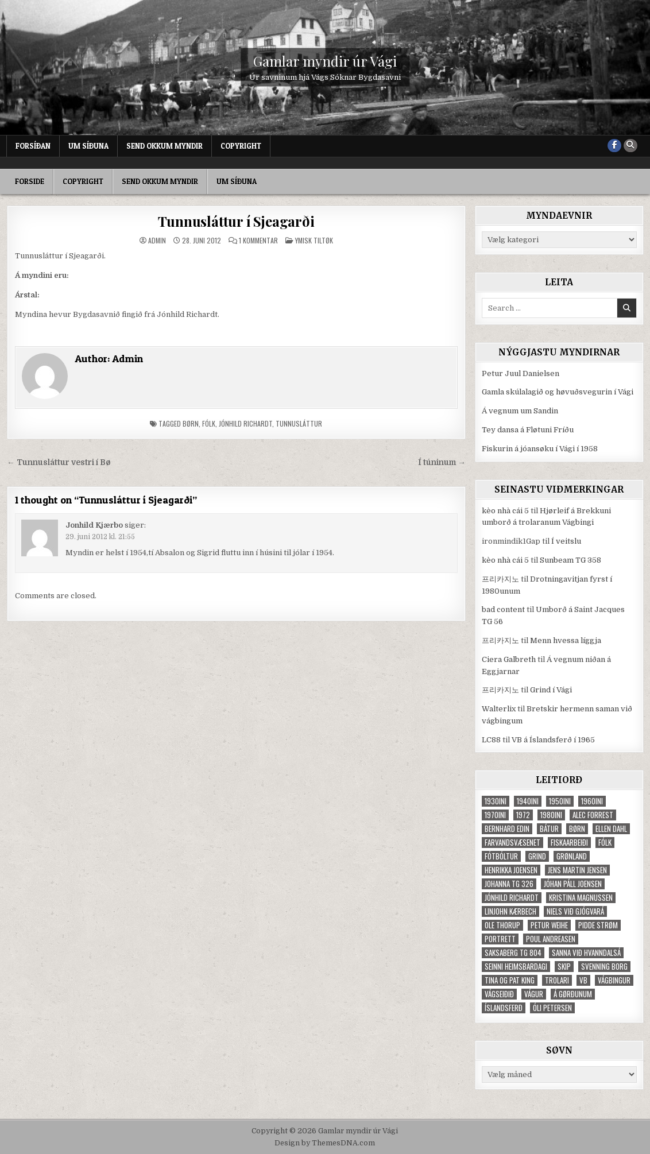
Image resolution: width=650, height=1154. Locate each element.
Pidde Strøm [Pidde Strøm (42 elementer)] (598, 925)
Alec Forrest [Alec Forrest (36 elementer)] (592, 815)
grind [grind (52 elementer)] (537, 856)
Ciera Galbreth (509, 659)
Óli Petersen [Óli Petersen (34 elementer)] (552, 1007)
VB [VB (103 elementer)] (583, 980)
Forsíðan (33, 145)
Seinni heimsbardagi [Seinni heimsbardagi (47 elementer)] (516, 966)
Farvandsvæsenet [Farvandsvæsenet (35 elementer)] (512, 842)
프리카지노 (500, 579)
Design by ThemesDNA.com (324, 1143)
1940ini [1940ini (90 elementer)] (528, 801)
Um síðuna (88, 145)
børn (191, 423)
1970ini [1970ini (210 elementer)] (495, 815)
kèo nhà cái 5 (505, 510)
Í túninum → (442, 462)
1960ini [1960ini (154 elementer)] (592, 801)
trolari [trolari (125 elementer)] (557, 980)
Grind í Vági (551, 690)
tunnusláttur (299, 423)
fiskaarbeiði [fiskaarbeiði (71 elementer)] (569, 842)
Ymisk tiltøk (314, 240)
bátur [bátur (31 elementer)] (549, 828)
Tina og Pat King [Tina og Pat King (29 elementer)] (510, 980)
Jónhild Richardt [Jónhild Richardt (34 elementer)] (512, 897)
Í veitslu (566, 541)
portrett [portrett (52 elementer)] (500, 939)
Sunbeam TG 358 (570, 560)
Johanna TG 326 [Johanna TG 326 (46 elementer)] (509, 883)
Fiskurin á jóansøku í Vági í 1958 (540, 448)
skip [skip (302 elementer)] (564, 966)
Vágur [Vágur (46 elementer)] (533, 994)
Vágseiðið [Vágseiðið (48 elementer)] (499, 994)
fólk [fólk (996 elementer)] (605, 842)
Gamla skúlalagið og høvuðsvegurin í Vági (557, 392)
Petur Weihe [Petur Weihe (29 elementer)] (549, 925)
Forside (29, 181)
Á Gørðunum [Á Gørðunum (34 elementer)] (573, 994)
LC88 (491, 739)
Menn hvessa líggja (565, 640)
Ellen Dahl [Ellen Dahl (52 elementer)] (611, 828)
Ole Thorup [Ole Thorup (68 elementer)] (502, 925)
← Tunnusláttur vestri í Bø (59, 462)
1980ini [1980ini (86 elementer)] (551, 815)
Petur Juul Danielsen (520, 373)
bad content (503, 609)
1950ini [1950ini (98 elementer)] (560, 801)
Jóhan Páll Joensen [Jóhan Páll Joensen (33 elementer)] (573, 883)
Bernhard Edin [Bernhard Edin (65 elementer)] (507, 828)
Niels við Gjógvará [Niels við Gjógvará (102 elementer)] (575, 911)
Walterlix (499, 708)
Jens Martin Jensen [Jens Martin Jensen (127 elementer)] (577, 870)
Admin (157, 240)
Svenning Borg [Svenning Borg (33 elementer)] (604, 966)
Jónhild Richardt (245, 423)
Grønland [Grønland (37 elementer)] (571, 856)
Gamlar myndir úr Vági (325, 61)
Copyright (240, 145)
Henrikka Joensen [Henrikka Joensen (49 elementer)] (511, 870)
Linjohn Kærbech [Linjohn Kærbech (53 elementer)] (510, 911)
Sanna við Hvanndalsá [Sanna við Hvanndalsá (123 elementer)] (586, 952)
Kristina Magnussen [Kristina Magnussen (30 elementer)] (581, 897)
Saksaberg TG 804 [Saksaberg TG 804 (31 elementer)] (513, 952)
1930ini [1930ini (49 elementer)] (495, 801)
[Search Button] (630, 146)
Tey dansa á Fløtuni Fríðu (528, 429)
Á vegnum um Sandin (520, 410)
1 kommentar (258, 240)
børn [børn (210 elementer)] (577, 828)
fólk (208, 423)
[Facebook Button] (614, 146)
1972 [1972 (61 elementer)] (523, 815)
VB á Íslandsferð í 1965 (553, 739)
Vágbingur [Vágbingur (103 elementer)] (614, 980)
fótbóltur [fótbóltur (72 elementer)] (501, 856)
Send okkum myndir (164, 145)
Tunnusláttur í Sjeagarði (236, 221)
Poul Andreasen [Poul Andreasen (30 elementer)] (550, 939)
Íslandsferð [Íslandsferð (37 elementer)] (504, 1007)
